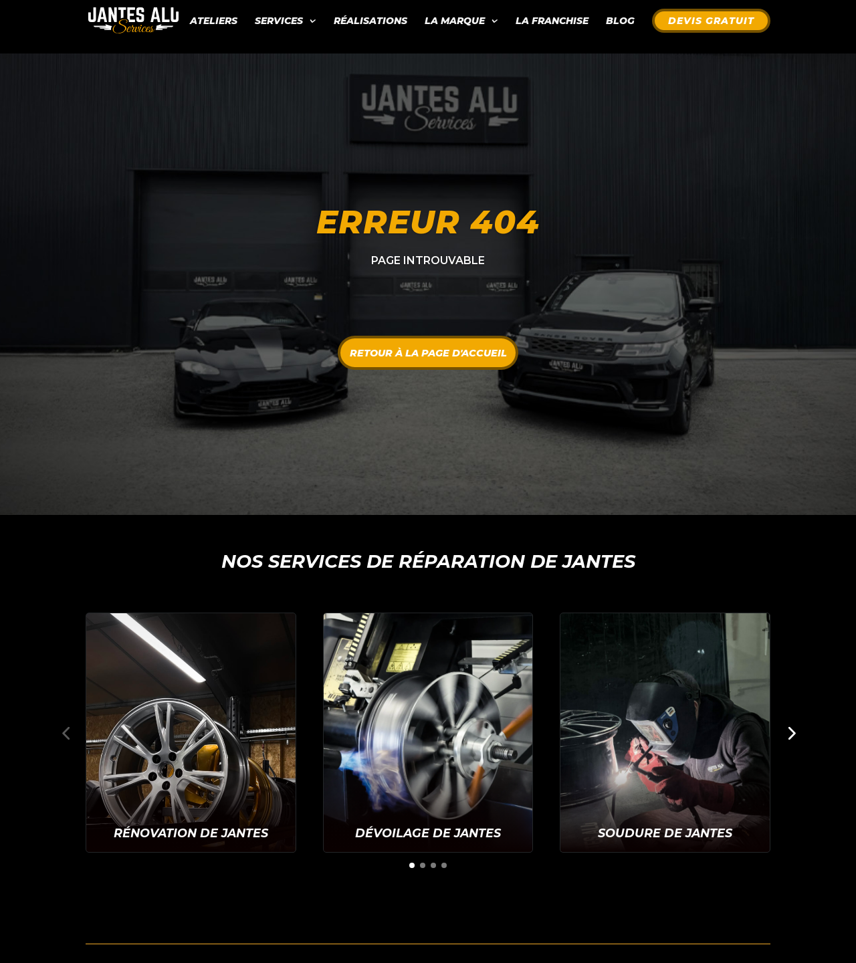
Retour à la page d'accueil (428, 352)
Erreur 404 (428, 222)
